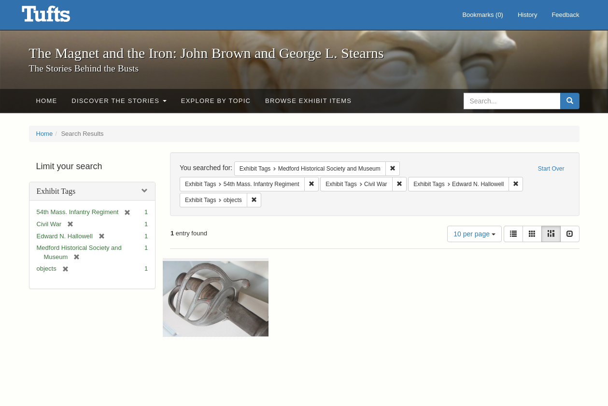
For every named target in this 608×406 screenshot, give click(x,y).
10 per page (474, 234)
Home (46, 100)
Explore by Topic (216, 100)
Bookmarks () (482, 14)
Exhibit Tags (56, 191)
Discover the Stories (119, 100)
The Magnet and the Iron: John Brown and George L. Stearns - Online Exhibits (58, 17)
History (527, 14)
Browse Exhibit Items (308, 100)
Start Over (551, 168)
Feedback (565, 14)
